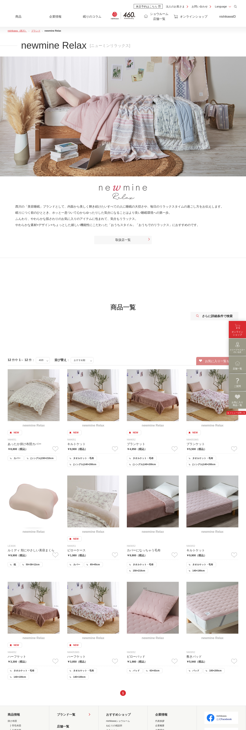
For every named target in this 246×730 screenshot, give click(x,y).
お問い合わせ (200, 6)
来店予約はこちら (148, 6)
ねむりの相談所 (114, 725)
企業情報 (161, 714)
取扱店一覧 (132, 240)
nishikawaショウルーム (118, 721)
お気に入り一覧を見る (217, 361)
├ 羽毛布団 (15, 725)
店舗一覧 (63, 726)
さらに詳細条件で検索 (214, 316)
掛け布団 (12, 721)
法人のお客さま (175, 6)
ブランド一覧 (66, 714)
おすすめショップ (118, 714)
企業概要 (159, 725)
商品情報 (14, 714)
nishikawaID (227, 16)
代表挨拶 (159, 721)
